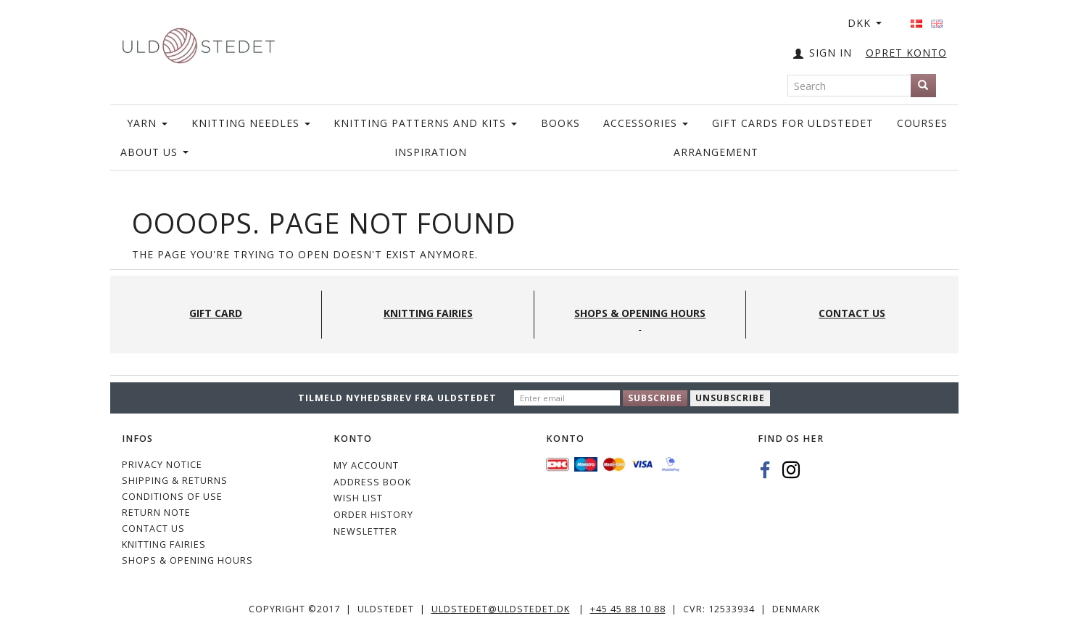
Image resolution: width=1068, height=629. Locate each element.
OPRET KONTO (906, 52)
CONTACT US (153, 528)
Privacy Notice (162, 465)
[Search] (923, 85)
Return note (156, 512)
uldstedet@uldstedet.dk (500, 609)
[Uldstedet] (198, 42)
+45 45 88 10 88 (628, 609)
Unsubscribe (730, 398)
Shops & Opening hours (187, 560)
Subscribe (655, 398)
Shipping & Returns (175, 480)
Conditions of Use (172, 496)
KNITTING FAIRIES (164, 544)
